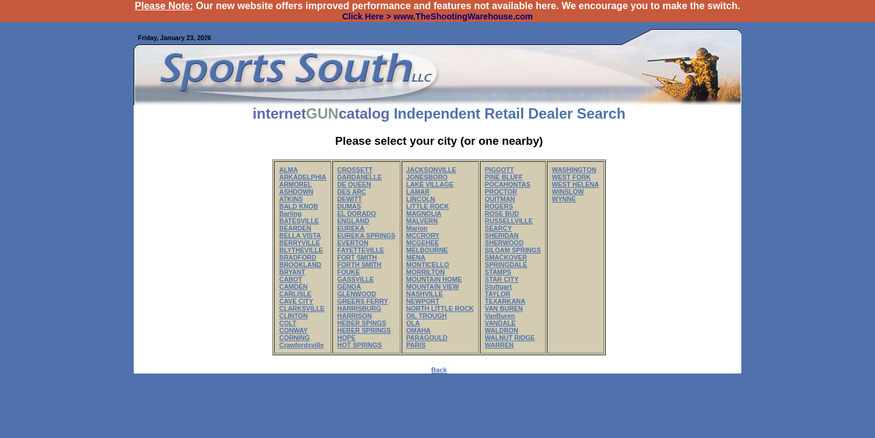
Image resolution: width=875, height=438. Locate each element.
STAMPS (498, 272)
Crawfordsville (301, 345)
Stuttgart (498, 286)
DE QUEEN (354, 184)
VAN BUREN (504, 308)
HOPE (346, 337)
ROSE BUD (502, 213)
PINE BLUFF (504, 177)
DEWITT (349, 199)
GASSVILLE (355, 279)
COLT (287, 323)
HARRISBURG (359, 308)
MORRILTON (426, 272)
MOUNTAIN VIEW (433, 286)
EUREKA (351, 228)
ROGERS (499, 206)
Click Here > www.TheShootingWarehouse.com (437, 16)
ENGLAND (353, 220)
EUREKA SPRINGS (366, 235)
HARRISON (354, 315)
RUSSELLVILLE (509, 220)
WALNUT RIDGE (510, 337)
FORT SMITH (357, 257)
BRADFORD (297, 257)
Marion (417, 228)
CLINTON (293, 315)
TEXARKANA (505, 301)
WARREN (499, 345)
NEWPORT (423, 301)
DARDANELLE (359, 177)
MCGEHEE (423, 242)
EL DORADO (356, 213)
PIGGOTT (499, 169)
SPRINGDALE (506, 264)
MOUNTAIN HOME (434, 279)
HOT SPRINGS (359, 345)
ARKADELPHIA (302, 177)
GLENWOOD (356, 293)
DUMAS (349, 206)
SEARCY (498, 228)
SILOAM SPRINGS (513, 250)
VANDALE (500, 323)
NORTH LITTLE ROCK (440, 308)
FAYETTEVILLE (360, 250)
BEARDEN (295, 228)
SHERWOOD (504, 242)
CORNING (294, 337)
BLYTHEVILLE (301, 250)
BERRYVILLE (299, 242)
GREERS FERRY (362, 301)
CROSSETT (354, 169)
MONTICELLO (428, 264)
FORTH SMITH (359, 264)
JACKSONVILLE (431, 169)
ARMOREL (295, 184)
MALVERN (422, 220)
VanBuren (500, 315)
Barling (290, 213)
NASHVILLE (425, 293)
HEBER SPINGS (361, 323)
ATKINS (291, 199)
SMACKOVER (506, 257)
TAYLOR (497, 293)
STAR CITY (501, 279)
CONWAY (293, 330)
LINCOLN (421, 199)
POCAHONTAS (507, 184)
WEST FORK (571, 177)
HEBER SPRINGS (364, 330)
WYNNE (564, 199)
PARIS (416, 345)
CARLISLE (295, 293)
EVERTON (352, 242)
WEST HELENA (575, 184)
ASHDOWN (296, 191)
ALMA (288, 169)
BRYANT (292, 272)
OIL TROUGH (427, 315)
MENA (416, 257)
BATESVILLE (299, 220)
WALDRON (501, 330)
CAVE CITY (296, 301)
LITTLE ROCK (428, 206)
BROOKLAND (300, 264)
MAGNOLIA (424, 213)
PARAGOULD (427, 337)
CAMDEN (293, 286)
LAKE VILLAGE (430, 184)
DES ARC (351, 191)
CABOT (290, 279)
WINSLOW (568, 191)
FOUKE (348, 272)
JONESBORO (427, 177)
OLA (413, 323)
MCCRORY (423, 235)
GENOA (349, 286)
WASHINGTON (574, 169)
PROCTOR (501, 191)
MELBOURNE (427, 250)
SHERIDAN (502, 235)
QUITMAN (500, 199)
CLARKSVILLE (301, 308)
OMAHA (419, 330)
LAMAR (418, 191)
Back (439, 370)
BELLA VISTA (300, 235)
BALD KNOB (298, 206)
